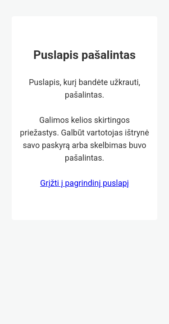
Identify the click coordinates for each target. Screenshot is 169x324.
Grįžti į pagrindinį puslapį (84, 183)
